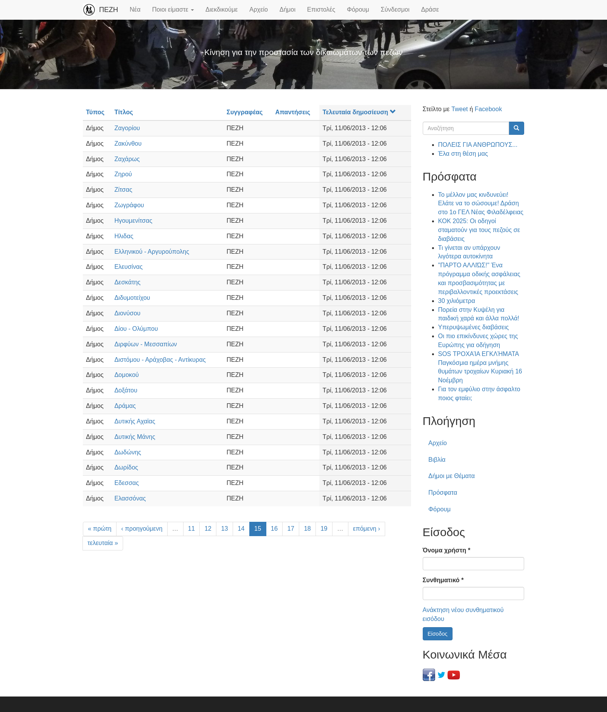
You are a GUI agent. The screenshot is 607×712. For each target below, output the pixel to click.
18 (307, 528)
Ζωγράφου (129, 205)
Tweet (459, 109)
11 (191, 528)
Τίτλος (123, 112)
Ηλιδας (123, 236)
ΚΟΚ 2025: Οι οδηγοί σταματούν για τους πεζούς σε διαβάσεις (479, 230)
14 (241, 528)
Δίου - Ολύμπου (136, 328)
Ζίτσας (123, 189)
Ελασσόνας (130, 498)
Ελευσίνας (128, 266)
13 (224, 528)
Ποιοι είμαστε (173, 9)
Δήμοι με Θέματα (452, 476)
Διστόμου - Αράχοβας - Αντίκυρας (160, 359)
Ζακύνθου (127, 143)
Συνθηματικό (443, 580)
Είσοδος (438, 634)
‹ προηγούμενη (142, 528)
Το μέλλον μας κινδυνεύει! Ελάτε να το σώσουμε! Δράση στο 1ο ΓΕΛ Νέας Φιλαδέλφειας (480, 203)
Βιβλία (437, 459)
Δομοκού (126, 374)
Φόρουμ (358, 9)
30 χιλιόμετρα (456, 301)
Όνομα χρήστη (446, 550)
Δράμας (124, 405)
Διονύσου (127, 313)
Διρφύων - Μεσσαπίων (145, 344)
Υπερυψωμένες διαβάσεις (473, 327)
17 (290, 528)
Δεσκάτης (127, 282)
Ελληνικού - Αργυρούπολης (151, 251)
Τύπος (95, 112)
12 (207, 528)
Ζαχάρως (127, 159)
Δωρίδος (126, 467)
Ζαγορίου (127, 128)
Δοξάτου (125, 390)
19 (324, 528)
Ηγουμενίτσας (133, 220)
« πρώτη (99, 528)
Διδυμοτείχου (132, 297)
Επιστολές (321, 9)
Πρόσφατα (443, 492)
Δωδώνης (127, 452)
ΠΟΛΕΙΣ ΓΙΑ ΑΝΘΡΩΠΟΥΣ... (478, 144)
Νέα (135, 9)
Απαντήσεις (292, 112)
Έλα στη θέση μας (463, 153)
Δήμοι (287, 9)
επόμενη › (366, 528)
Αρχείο (258, 9)
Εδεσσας (126, 483)
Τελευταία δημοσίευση (359, 112)
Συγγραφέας (244, 112)
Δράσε (430, 9)
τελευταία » (102, 543)
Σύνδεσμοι (395, 9)
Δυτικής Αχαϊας (134, 421)
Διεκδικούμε (222, 9)
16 (274, 528)
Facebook (488, 109)
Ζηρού (123, 174)
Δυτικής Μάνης (134, 436)
